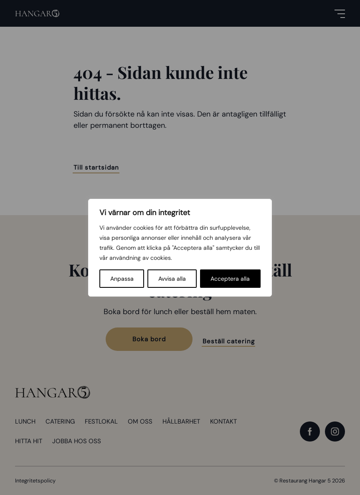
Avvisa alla (172, 278)
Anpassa (122, 278)
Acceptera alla (230, 278)
